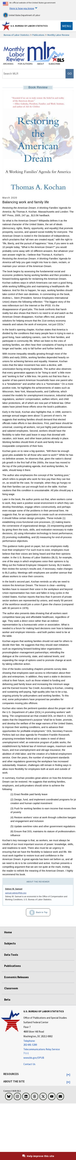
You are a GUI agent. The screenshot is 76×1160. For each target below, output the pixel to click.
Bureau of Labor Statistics (16, 34)
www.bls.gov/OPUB (33, 1057)
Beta (7, 999)
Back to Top (36, 912)
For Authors (25, 64)
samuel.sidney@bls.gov (15, 893)
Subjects (10, 943)
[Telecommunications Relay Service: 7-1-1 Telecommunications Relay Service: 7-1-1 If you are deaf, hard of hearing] (45, 1051)
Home (8, 932)
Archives (8, 64)
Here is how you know (21, 8)
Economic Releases (16, 977)
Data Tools (11, 955)
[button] (68, 1075)
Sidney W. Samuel (13, 889)
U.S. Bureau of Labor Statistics (29, 25)
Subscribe (54, 64)
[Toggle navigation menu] (67, 26)
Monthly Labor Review (58, 34)
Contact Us (29, 1064)
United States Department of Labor (21, 15)
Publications (38, 34)
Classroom (11, 988)
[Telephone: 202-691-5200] (45, 1043)
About (40, 64)
